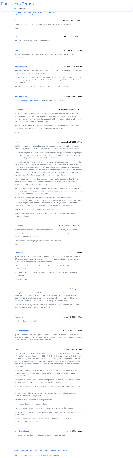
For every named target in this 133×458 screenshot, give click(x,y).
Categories (24, 450)
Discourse (26, 455)
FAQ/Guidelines (36, 450)
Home (16, 450)
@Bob (17, 257)
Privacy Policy (63, 450)
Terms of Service (50, 450)
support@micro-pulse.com (31, 100)
